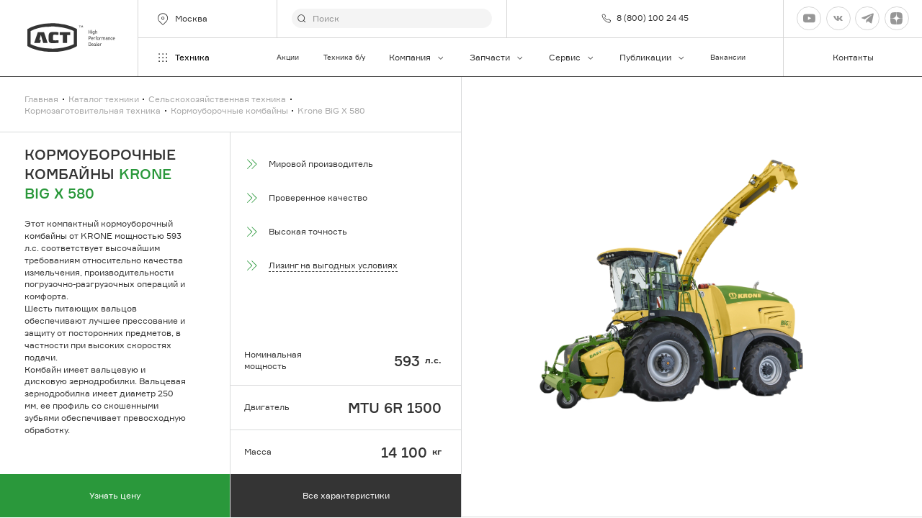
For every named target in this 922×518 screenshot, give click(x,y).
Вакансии (728, 57)
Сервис (572, 57)
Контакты (853, 57)
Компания (417, 57)
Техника (183, 57)
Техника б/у (344, 57)
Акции (288, 57)
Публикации (652, 57)
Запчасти (497, 57)
